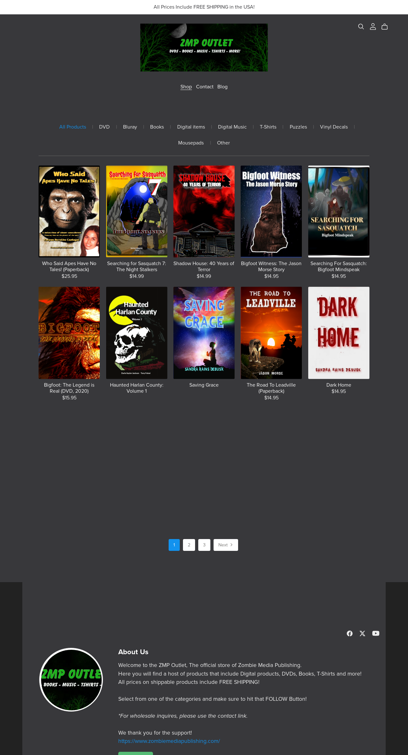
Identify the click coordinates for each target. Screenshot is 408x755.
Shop (186, 87)
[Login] (373, 26)
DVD (104, 127)
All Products (72, 127)
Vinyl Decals (334, 127)
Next (226, 545)
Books (157, 127)
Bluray (130, 127)
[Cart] (387, 27)
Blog (222, 87)
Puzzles (298, 127)
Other (223, 143)
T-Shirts (268, 127)
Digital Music (232, 127)
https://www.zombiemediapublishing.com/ (169, 741)
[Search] (361, 27)
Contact (205, 87)
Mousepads (191, 143)
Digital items (191, 127)
